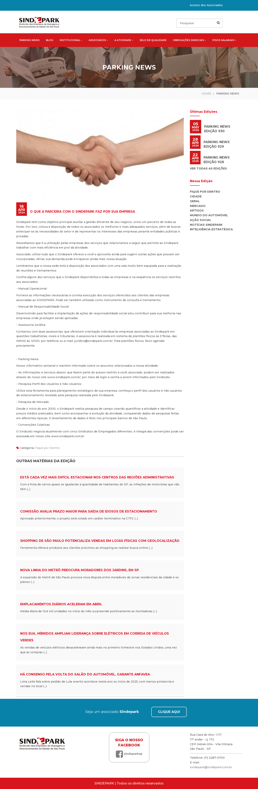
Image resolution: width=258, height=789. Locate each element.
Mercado (198, 206)
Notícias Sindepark (206, 225)
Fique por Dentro (47, 448)
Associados (98, 40)
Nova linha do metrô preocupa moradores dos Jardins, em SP (79, 570)
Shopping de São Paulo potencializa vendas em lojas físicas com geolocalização (99, 541)
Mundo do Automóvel (209, 215)
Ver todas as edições (208, 168)
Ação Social (200, 220)
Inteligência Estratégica (211, 229)
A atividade (123, 40)
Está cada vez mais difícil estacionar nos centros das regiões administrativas (97, 477)
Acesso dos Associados (206, 5)
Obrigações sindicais (189, 40)
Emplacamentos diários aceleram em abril (61, 604)
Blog (49, 40)
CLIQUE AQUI (169, 712)
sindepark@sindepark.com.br (211, 767)
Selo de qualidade (153, 40)
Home (206, 93)
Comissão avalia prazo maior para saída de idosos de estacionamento (88, 511)
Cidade (196, 196)
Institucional (71, 40)
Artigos (197, 210)
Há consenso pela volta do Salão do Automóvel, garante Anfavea (85, 674)
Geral (195, 201)
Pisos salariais (224, 40)
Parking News (29, 40)
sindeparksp (129, 754)
